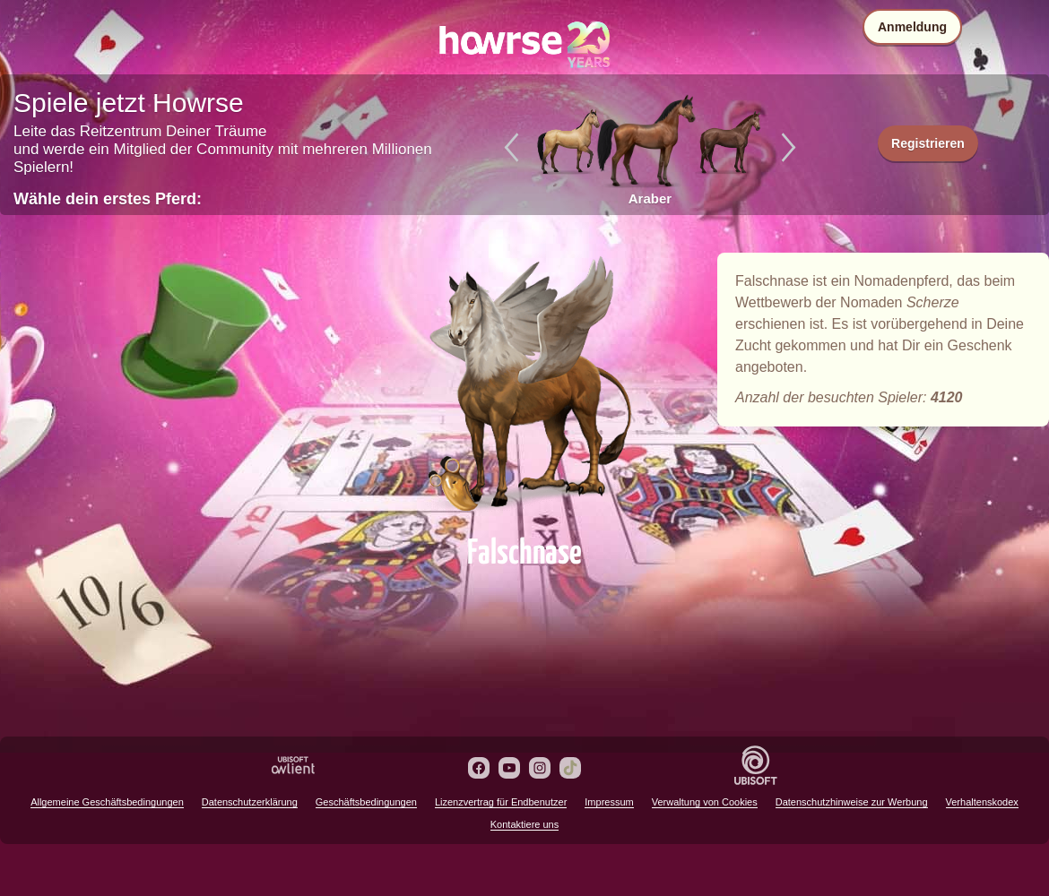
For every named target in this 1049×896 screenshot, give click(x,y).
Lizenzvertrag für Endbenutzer (501, 802)
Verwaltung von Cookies (705, 802)
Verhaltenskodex (982, 802)
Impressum (609, 802)
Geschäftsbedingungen (366, 802)
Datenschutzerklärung (250, 802)
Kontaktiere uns (524, 824)
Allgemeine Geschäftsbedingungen (107, 802)
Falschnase (524, 387)
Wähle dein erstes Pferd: (107, 199)
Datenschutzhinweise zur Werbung (852, 802)
